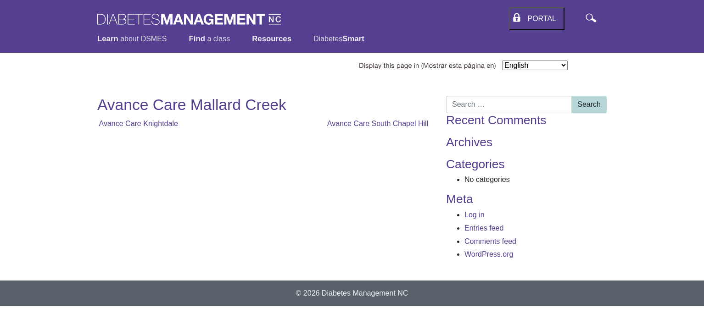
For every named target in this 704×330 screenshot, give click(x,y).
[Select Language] (535, 65)
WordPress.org (488, 254)
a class (209, 38)
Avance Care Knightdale (137, 123)
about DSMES (132, 38)
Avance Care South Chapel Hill (379, 123)
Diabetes (338, 38)
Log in (474, 215)
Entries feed (483, 228)
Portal (540, 18)
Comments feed (490, 241)
